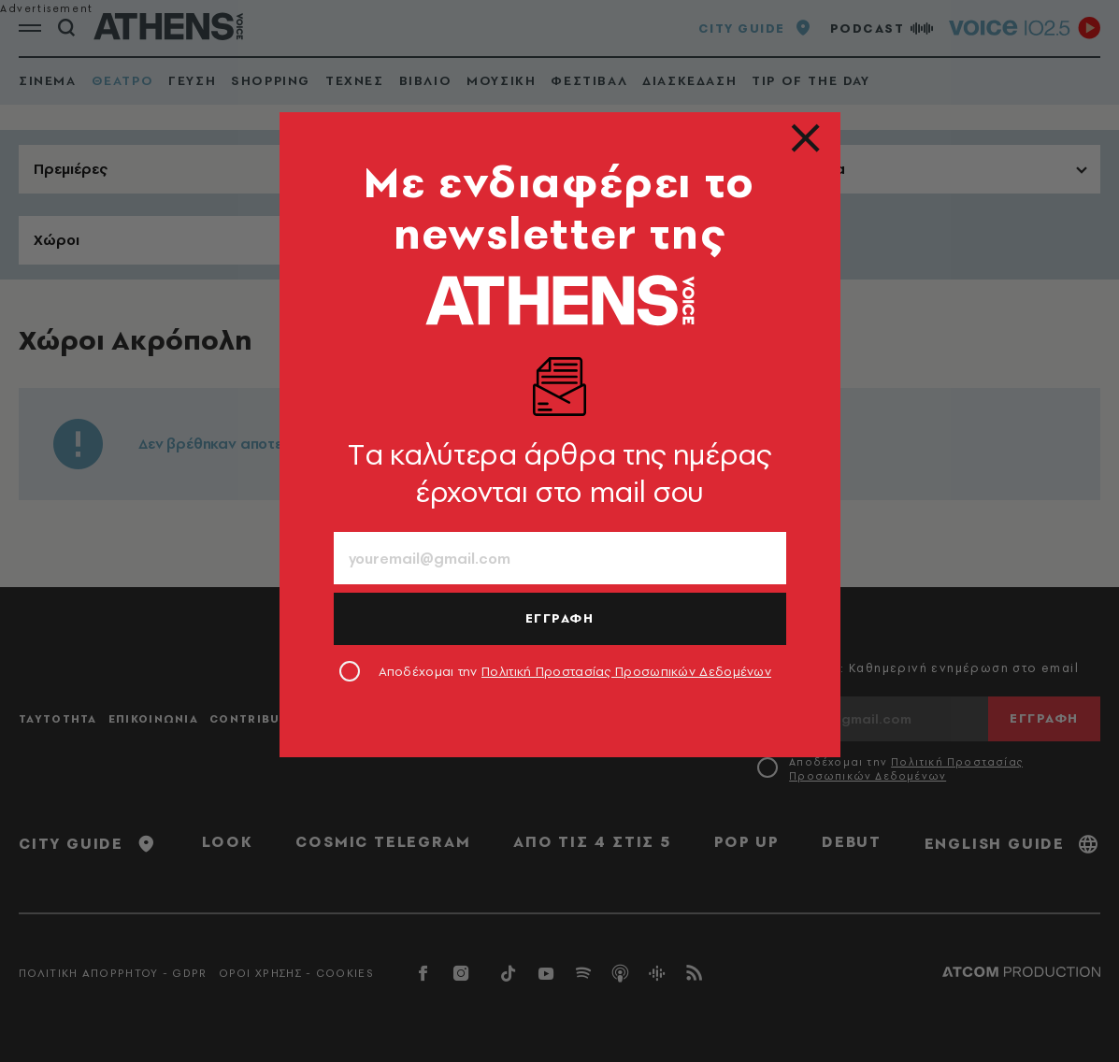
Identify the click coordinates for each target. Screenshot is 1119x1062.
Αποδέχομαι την (575, 671)
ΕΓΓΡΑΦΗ (560, 618)
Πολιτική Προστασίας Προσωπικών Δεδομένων (626, 671)
